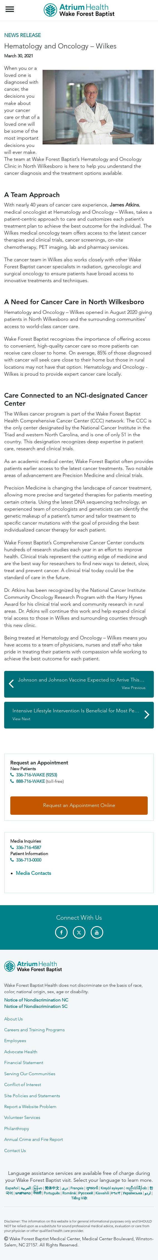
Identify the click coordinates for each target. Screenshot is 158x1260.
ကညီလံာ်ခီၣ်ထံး (136, 1188)
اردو (148, 1193)
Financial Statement (23, 1062)
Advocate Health (20, 1051)
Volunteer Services (22, 1117)
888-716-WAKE (30, 781)
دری (65, 1188)
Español (11, 1188)
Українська (132, 1193)
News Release (22, 35)
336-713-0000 (28, 860)
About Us (13, 1019)
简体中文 (52, 1188)
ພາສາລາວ (23, 1193)
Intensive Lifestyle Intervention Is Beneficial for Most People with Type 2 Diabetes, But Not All (83, 715)
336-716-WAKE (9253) (36, 774)
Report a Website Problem (30, 1106)
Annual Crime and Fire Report (33, 1139)
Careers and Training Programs (34, 1029)
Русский (85, 1193)
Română (69, 1193)
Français (76, 1188)
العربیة (26, 1188)
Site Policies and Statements (32, 1095)
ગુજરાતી (92, 1188)
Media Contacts (33, 873)
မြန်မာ (37, 1188)
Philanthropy (16, 1128)
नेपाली (37, 1193)
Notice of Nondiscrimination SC (35, 1006)
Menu (10, 6)
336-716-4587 (28, 847)
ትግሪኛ (115, 1193)
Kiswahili (102, 1193)
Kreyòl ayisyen (112, 1188)
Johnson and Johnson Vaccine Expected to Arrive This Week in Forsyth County (86, 684)
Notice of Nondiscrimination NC (36, 1000)
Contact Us (15, 1150)
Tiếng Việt (79, 1198)
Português (52, 1193)
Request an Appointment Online (79, 805)
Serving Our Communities (29, 1073)
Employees (15, 1040)
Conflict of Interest (22, 1084)
